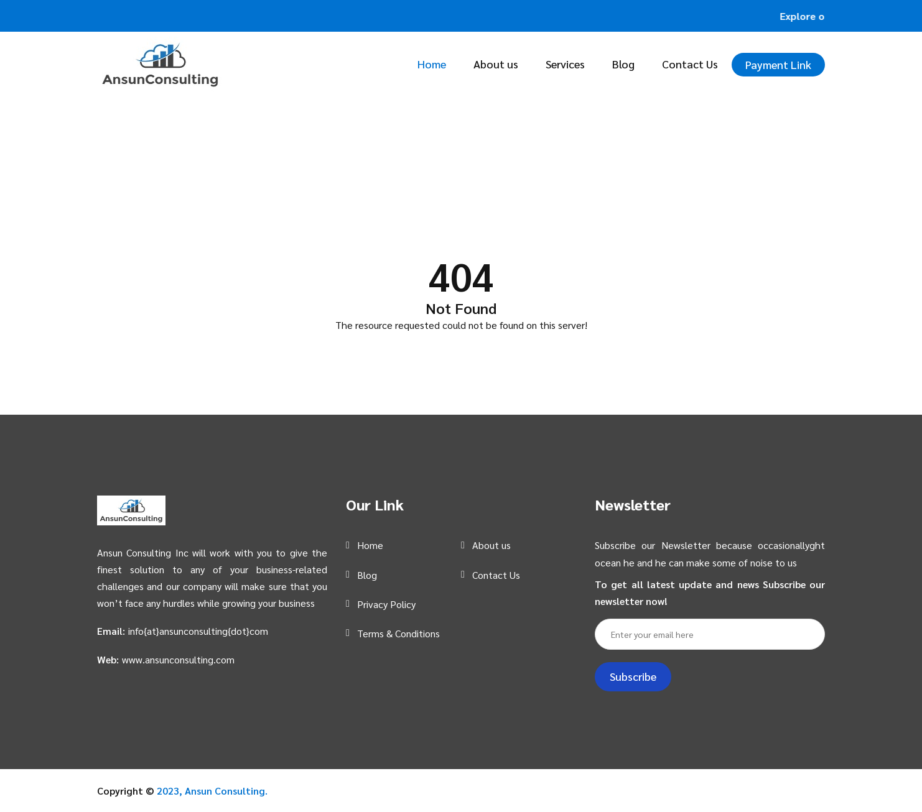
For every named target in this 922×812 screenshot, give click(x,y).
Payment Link (778, 64)
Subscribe (633, 676)
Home (431, 64)
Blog (623, 64)
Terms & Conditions (398, 633)
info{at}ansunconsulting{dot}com (198, 630)
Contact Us (690, 64)
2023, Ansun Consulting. (212, 790)
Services (565, 64)
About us (495, 64)
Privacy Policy (386, 604)
